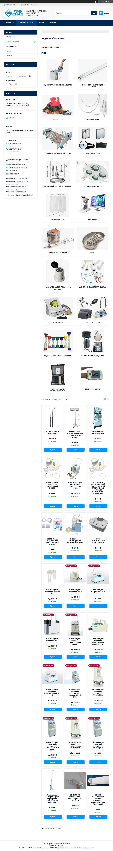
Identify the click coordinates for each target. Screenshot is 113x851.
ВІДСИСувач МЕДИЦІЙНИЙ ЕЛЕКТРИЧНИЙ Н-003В (52, 541)
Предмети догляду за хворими (58, 153)
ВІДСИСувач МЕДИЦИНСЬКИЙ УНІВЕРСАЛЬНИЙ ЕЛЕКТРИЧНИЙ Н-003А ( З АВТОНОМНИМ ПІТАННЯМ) (98, 488)
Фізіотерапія (57, 322)
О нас (41, 23)
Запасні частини (92, 322)
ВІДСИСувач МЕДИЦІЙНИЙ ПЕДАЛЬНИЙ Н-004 (75, 541)
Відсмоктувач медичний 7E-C (52, 640)
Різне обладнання (92, 153)
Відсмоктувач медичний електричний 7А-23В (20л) (98, 692)
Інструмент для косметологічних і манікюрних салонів (58, 287)
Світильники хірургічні (92, 186)
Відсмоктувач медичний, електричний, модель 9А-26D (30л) (75, 693)
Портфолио (10, 37)
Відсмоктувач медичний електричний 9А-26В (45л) (98, 745)
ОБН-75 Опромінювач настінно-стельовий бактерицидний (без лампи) (98, 799)
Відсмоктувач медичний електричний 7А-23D (75, 641)
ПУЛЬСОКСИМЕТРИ (92, 389)
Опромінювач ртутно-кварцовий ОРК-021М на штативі (75, 434)
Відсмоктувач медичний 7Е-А (75, 591)
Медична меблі (57, 219)
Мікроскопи (92, 219)
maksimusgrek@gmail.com (18, 167)
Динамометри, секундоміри (92, 356)
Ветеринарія (58, 120)
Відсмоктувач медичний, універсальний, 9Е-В (52, 692)
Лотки (92, 253)
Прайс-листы (11, 46)
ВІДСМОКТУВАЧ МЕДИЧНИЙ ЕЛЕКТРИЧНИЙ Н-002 (75, 485)
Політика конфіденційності (85, 848)
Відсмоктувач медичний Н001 (98, 432)
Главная (10, 23)
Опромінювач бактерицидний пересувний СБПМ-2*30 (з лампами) (52, 798)
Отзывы (9, 56)
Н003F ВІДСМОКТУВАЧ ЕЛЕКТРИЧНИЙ (98, 541)
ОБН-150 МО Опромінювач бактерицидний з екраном (75, 797)
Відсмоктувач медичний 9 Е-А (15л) (98, 591)
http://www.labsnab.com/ (16, 164)
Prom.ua (67, 844)
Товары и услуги (25, 23)
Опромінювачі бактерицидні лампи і (92, 85)
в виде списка (108, 399)
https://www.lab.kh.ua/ (25, 195)
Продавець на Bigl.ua (56, 846)
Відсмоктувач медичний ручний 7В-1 (52, 591)
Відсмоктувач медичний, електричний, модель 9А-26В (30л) (52, 746)
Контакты (53, 23)
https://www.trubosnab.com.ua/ (16, 187)
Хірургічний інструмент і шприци (57, 186)
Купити (52, 450)
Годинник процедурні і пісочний (57, 356)
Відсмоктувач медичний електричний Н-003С (52, 485)
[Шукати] (94, 13)
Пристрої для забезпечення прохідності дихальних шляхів (92, 287)
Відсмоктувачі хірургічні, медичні (58, 85)
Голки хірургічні (92, 120)
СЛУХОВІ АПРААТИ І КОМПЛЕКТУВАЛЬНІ (57, 390)
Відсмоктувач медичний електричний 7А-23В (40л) (75, 745)
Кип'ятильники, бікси (58, 253)
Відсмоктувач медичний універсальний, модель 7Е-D (97, 641)
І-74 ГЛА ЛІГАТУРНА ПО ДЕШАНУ (52, 432)
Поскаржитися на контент (67, 848)
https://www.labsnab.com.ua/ (16, 192)
